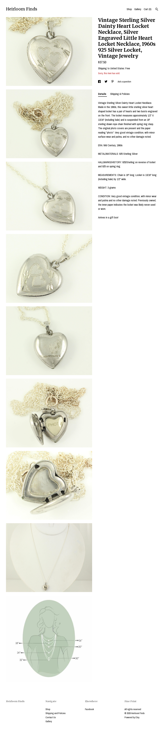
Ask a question (124, 81)
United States (117, 68)
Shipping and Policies (55, 713)
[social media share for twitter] (106, 81)
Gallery (137, 9)
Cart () (147, 9)
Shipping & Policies (120, 94)
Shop (129, 9)
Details (102, 94)
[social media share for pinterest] (112, 81)
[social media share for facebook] (99, 81)
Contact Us (50, 717)
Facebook (89, 709)
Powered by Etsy (131, 717)
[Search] (157, 9)
